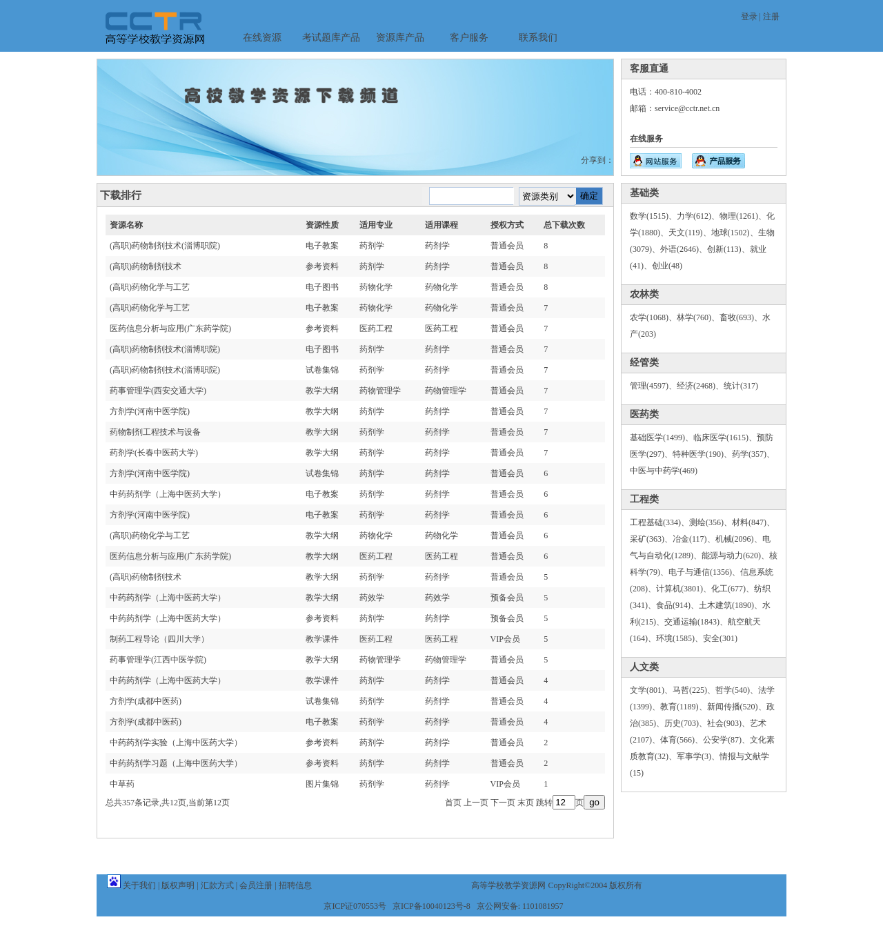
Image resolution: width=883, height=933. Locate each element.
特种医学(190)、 (702, 454)
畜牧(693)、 (741, 317)
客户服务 (469, 37)
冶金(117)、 (694, 539)
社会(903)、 (728, 723)
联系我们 (538, 37)
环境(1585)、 (679, 638)
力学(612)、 (698, 216)
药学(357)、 (753, 454)
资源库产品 (400, 37)
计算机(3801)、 (683, 588)
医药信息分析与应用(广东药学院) (170, 328)
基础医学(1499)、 (661, 437)
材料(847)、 (753, 522)
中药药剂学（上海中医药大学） (168, 494)
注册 (771, 16)
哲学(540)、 (736, 690)
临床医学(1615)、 (725, 437)
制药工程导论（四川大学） (159, 639)
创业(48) (667, 266)
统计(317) (741, 386)
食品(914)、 (677, 605)
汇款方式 (217, 885)
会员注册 (255, 885)
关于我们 (139, 885)
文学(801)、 (651, 690)
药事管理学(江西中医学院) (158, 660)
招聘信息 (295, 885)
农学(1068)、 (653, 317)
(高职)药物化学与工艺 (150, 287)
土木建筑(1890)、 (730, 605)
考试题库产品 (331, 37)
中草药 (122, 784)
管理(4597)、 (653, 386)
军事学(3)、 (698, 756)
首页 (453, 802)
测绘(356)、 (710, 522)
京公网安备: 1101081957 (520, 906)
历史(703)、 (685, 723)
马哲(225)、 (694, 690)
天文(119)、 (689, 232)
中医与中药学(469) (663, 470)
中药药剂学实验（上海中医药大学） (176, 742)
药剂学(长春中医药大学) (154, 453)
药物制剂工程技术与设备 (155, 432)
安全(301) (720, 638)
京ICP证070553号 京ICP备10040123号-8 (397, 906)
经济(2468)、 (700, 386)
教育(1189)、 (683, 706)
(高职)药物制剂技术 (145, 266)
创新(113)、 (728, 249)
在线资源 (262, 37)
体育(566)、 (681, 740)
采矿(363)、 (651, 539)
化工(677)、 (732, 588)
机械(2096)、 (738, 539)
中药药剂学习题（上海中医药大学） (176, 763)
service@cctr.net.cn (687, 108)
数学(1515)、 (653, 216)
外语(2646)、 (683, 249)
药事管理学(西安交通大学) (158, 390)
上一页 (476, 802)
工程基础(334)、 (659, 522)
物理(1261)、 (743, 216)
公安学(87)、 (726, 740)
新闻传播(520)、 (736, 706)
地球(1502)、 (734, 232)
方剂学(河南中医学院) (150, 411)
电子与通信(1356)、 (704, 572)
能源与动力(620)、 (735, 555)
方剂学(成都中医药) (145, 701)
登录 (749, 16)
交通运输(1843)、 (696, 622)
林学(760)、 (698, 317)
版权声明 (178, 885)
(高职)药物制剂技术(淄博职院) (165, 246)
